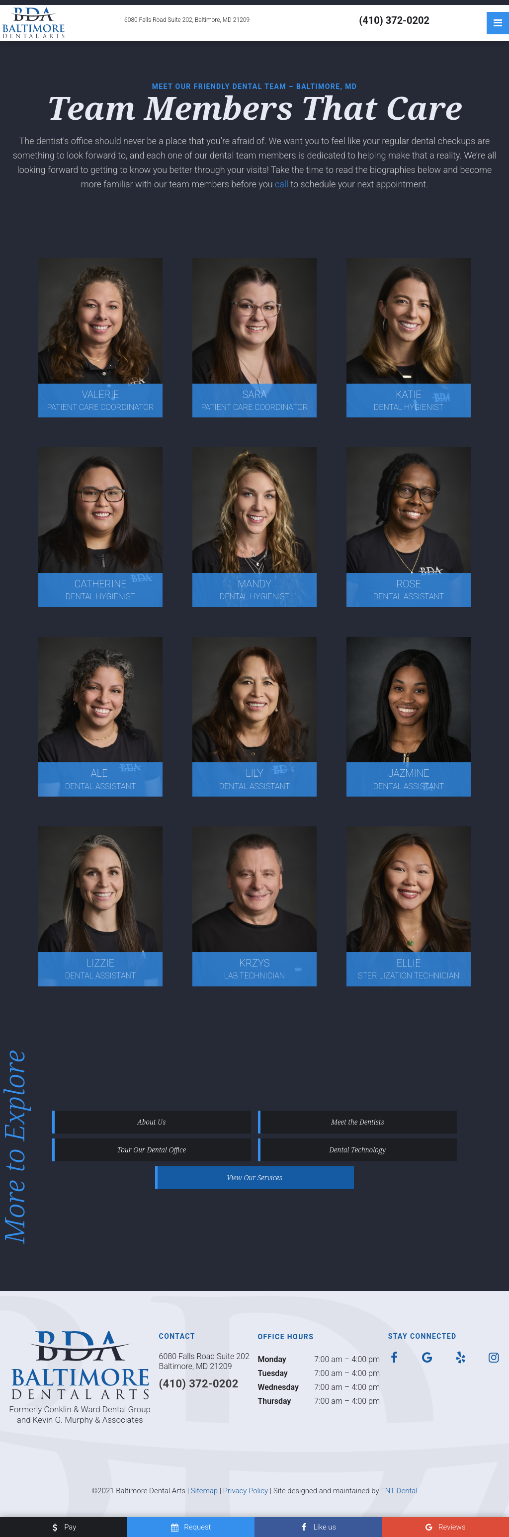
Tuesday (272, 1373)
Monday (271, 1359)
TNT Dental (399, 1490)
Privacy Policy (245, 1490)
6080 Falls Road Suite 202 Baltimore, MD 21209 (204, 1361)
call (282, 184)
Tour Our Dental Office (151, 1149)
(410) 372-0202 (394, 20)
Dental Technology (357, 1149)
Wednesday (278, 1387)
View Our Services (254, 1177)
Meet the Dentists (357, 1122)
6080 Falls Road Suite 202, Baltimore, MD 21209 (187, 20)
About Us (151, 1122)
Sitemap (204, 1490)
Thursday (274, 1401)
